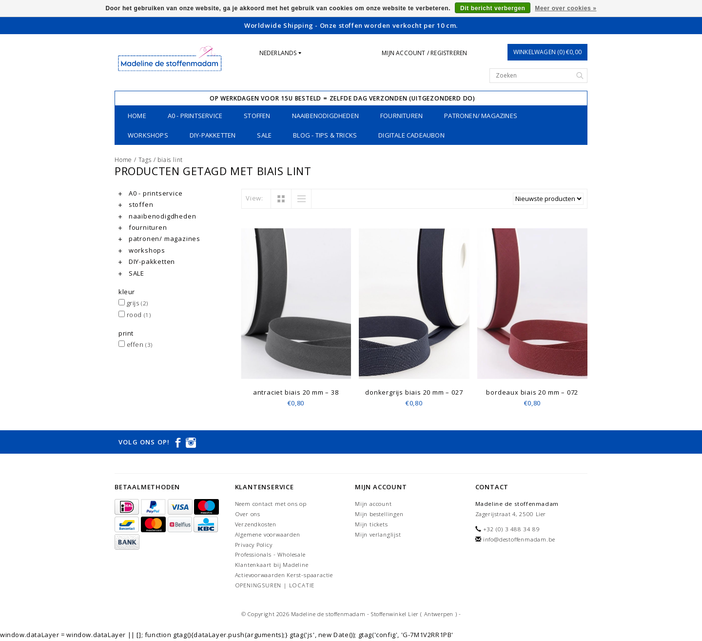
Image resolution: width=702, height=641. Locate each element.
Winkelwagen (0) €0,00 (547, 52)
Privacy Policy (254, 544)
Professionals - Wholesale (270, 554)
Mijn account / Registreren (424, 53)
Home (137, 115)
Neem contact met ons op (271, 503)
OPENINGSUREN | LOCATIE (275, 585)
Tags (145, 160)
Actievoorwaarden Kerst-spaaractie (284, 575)
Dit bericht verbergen (492, 8)
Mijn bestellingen (379, 514)
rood (134, 314)
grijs (133, 303)
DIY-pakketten (213, 135)
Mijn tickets (371, 524)
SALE (264, 135)
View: (254, 198)
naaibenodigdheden (325, 115)
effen (135, 344)
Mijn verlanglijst (378, 534)
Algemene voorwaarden (267, 534)
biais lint (170, 160)
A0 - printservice (195, 115)
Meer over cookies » (565, 8)
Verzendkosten (255, 524)
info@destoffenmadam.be (519, 539)
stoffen (257, 115)
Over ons (247, 514)
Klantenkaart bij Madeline (272, 564)
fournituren (401, 115)
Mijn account (373, 503)
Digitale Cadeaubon (411, 135)
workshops (148, 135)
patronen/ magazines (480, 115)
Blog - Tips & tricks (325, 135)
